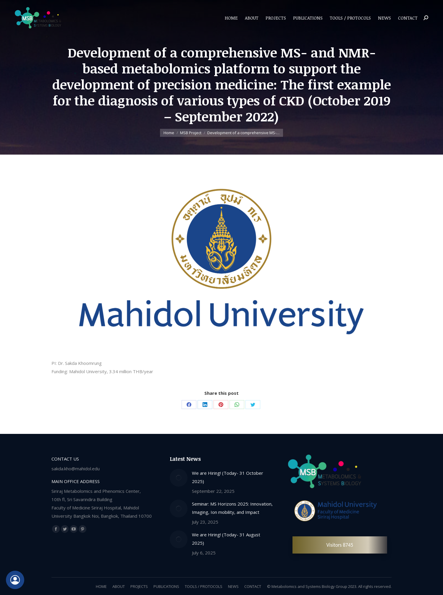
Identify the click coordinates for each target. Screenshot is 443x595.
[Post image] (178, 478)
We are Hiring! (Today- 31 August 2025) (226, 539)
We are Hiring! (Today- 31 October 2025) (227, 477)
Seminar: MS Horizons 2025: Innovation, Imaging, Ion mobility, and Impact (232, 508)
